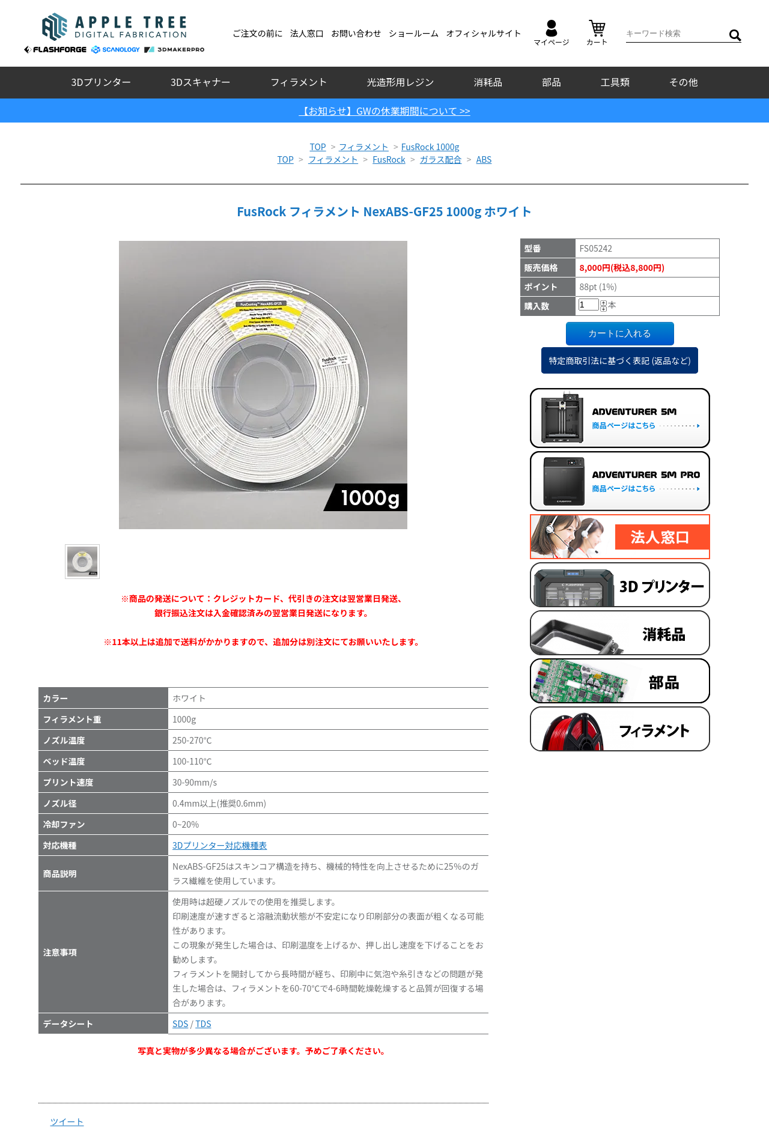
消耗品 (487, 81)
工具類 (615, 81)
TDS (203, 1023)
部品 (551, 81)
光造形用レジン (400, 81)
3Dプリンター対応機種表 (219, 845)
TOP (317, 147)
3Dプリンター (101, 81)
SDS (180, 1023)
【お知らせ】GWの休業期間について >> (384, 110)
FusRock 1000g (430, 147)
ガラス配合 (441, 159)
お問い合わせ (356, 33)
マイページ (551, 33)
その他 (683, 81)
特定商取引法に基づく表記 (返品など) (620, 360)
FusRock (389, 159)
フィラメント (298, 81)
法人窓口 (307, 33)
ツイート (67, 1121)
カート (597, 33)
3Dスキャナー (201, 81)
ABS (484, 159)
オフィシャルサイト (483, 33)
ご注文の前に (258, 33)
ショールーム (414, 33)
